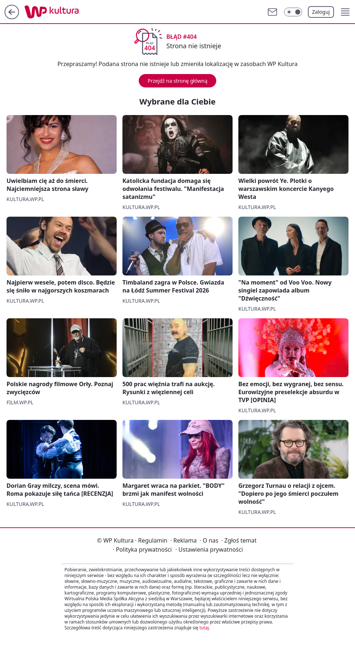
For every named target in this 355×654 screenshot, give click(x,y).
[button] (345, 12)
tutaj (204, 628)
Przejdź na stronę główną (177, 80)
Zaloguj (321, 11)
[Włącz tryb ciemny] (293, 12)
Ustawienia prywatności (209, 549)
